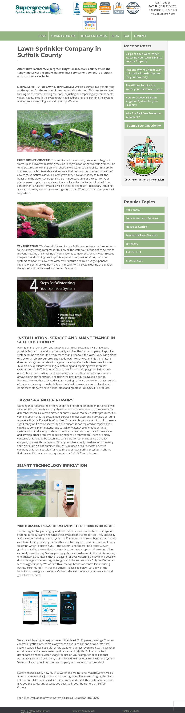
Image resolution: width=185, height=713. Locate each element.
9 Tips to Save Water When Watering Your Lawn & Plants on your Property (144, 57)
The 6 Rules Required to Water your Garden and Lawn (144, 87)
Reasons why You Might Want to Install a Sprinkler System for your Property (144, 73)
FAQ (126, 36)
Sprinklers (132, 243)
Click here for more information (144, 179)
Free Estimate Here (163, 13)
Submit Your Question (144, 125)
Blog (115, 36)
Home (42, 36)
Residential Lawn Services (142, 235)
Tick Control (133, 252)
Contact (140, 36)
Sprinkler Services (63, 36)
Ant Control (133, 210)
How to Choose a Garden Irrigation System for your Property (142, 101)
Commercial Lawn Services (142, 218)
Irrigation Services (94, 36)
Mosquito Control (137, 226)
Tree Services (134, 260)
